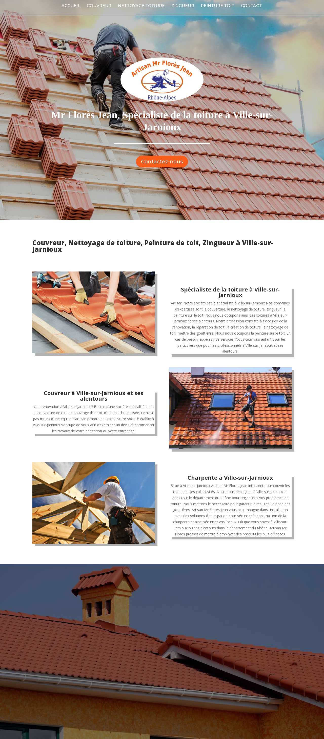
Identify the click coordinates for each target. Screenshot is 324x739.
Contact (251, 6)
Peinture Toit (217, 6)
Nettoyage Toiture (141, 6)
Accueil (71, 6)
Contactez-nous (162, 162)
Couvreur (99, 6)
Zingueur (182, 6)
